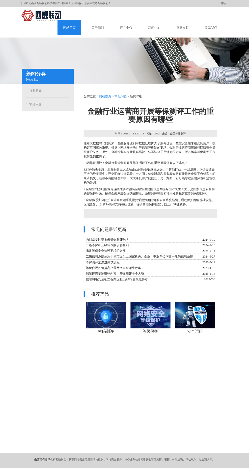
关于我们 (98, 27)
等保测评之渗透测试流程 (102, 262)
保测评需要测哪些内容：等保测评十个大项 (114, 274)
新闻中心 (154, 27)
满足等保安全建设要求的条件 (105, 251)
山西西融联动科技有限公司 (47, 3)
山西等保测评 (92, 162)
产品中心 (126, 27)
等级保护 (151, 332)
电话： (224, 3)
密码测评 (105, 332)
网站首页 (69, 27)
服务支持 (182, 27)
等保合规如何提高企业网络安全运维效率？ (114, 268)
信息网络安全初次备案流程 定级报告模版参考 (116, 280)
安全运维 (195, 332)
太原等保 (76, 3)
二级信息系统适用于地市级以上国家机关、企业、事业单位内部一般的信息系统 (139, 257)
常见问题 (35, 104)
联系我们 (211, 27)
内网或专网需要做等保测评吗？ (107, 239)
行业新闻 (35, 90)
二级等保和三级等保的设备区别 (107, 245)
